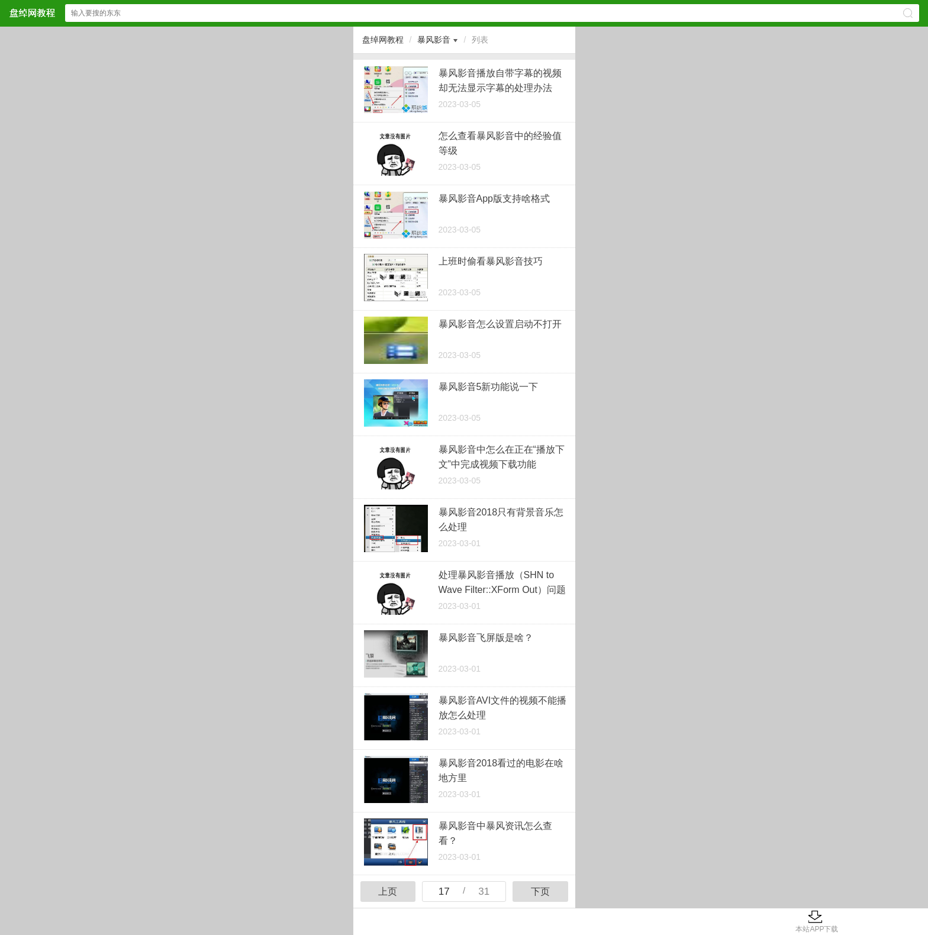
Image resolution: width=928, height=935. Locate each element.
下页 (540, 891)
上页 (387, 891)
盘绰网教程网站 (32, 12)
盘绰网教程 (383, 39)
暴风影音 (433, 39)
